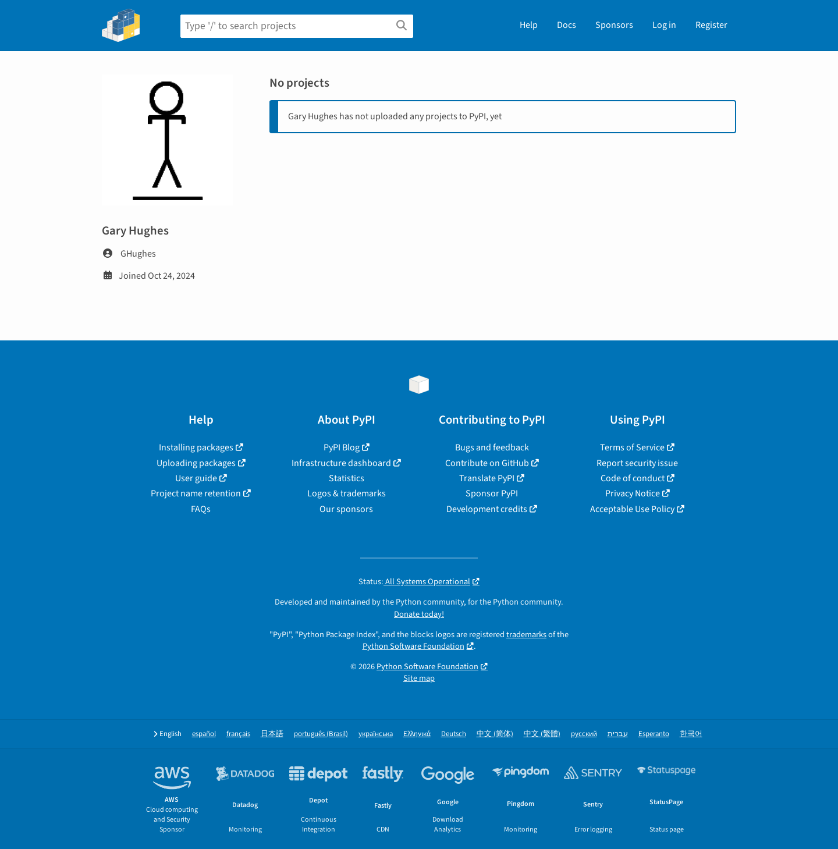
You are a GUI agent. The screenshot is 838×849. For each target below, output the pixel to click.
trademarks (526, 634)
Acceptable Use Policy (632, 509)
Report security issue (637, 463)
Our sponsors (346, 509)
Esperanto (653, 734)
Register (711, 25)
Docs (566, 25)
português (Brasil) (321, 734)
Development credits (486, 509)
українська (375, 734)
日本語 (272, 734)
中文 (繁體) (542, 734)
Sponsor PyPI (492, 493)
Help (529, 25)
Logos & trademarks (346, 493)
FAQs (201, 509)
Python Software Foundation (413, 646)
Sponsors (614, 25)
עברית (618, 734)
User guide (196, 478)
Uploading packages (196, 463)
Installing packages (196, 447)
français (238, 734)
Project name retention (196, 493)
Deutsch (453, 734)
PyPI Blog (342, 447)
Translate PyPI (486, 478)
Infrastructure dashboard (341, 463)
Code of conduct (633, 478)
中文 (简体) (495, 734)
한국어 (691, 734)
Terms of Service (632, 447)
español (204, 734)
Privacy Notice (632, 493)
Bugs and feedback (492, 447)
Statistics (346, 478)
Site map (419, 678)
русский (584, 734)
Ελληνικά (417, 734)
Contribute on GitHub (487, 463)
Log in (664, 25)
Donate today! (419, 614)
